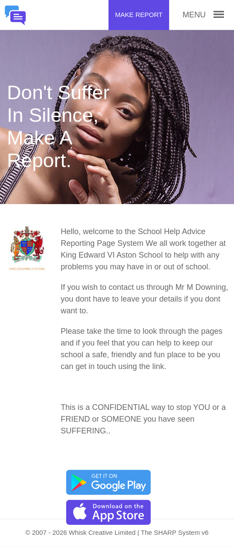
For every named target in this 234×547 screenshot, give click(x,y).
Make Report (139, 14)
